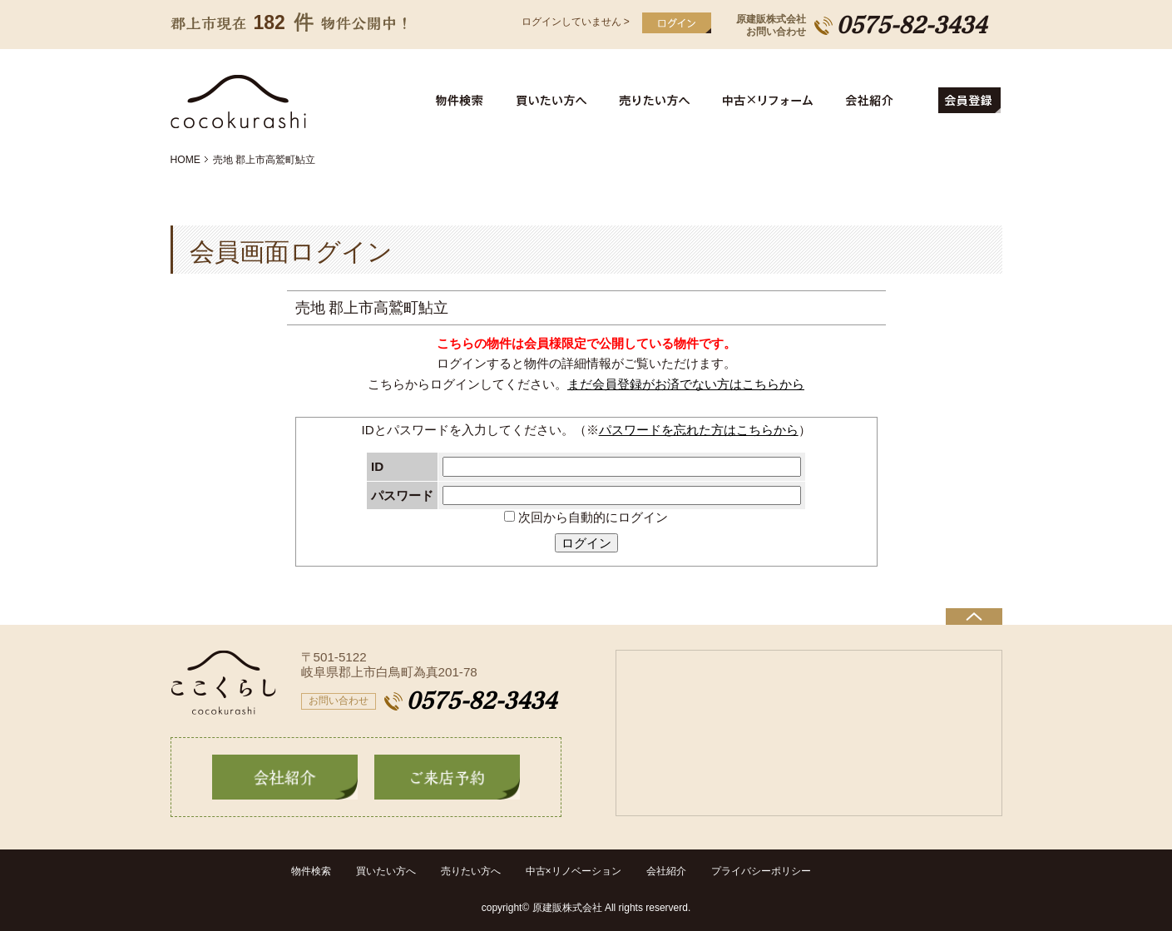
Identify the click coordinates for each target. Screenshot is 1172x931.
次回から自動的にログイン (586, 517)
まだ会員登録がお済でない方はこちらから (685, 384)
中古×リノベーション (573, 871)
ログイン (586, 543)
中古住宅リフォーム (770, 100)
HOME (185, 160)
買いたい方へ (554, 100)
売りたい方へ (658, 100)
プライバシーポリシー (761, 871)
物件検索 (469, 100)
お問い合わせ (338, 700)
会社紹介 (884, 100)
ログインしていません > (576, 21)
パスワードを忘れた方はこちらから (699, 430)
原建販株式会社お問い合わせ (771, 25)
